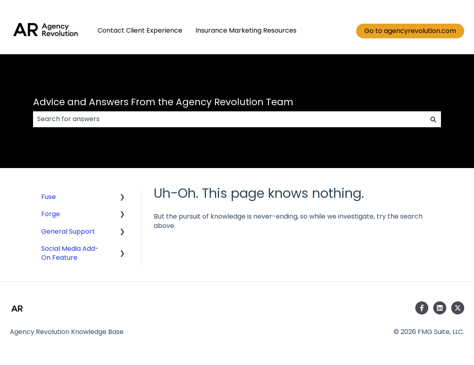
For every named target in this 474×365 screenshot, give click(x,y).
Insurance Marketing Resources (246, 30)
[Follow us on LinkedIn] (439, 307)
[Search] (433, 119)
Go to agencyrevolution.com (410, 30)
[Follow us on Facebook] (421, 307)
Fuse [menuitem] (48, 196)
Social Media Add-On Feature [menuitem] (70, 253)
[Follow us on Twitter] (457, 307)
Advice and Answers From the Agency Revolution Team (163, 101)
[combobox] (229, 119)
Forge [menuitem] (50, 214)
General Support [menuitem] (68, 231)
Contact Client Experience (139, 30)
